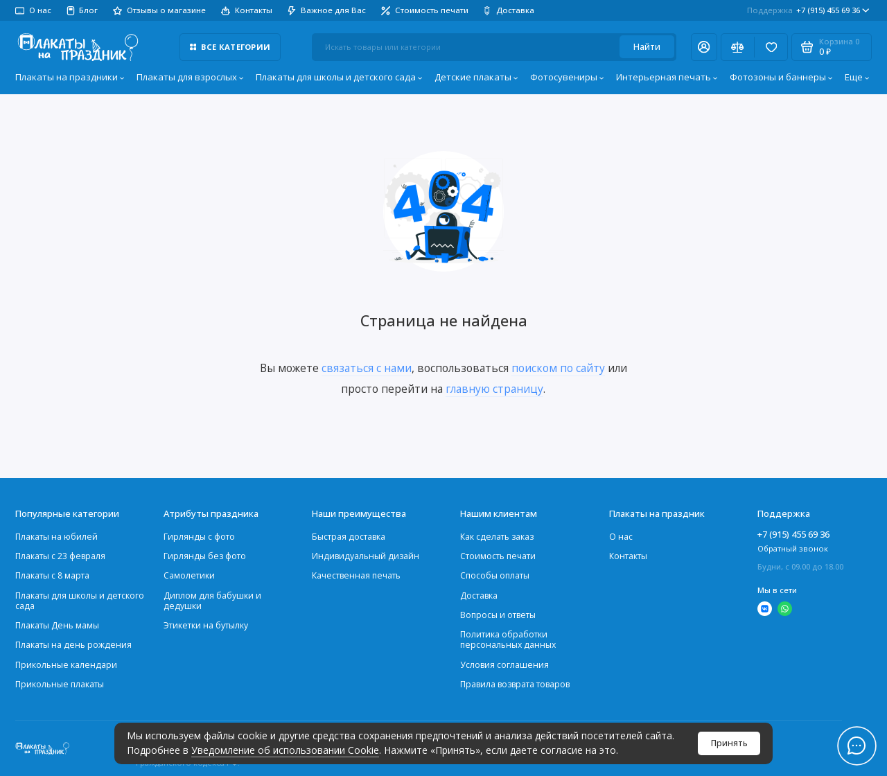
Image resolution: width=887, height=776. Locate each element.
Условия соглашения (504, 665)
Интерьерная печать (667, 77)
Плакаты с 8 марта (52, 575)
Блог (82, 10)
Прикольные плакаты (59, 684)
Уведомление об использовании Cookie (285, 750)
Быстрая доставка (348, 537)
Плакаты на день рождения (73, 645)
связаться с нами (367, 368)
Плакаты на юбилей (56, 537)
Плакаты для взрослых (190, 77)
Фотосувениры (567, 77)
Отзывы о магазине (159, 10)
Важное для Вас (327, 10)
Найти (646, 47)
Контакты (246, 10)
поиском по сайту (558, 368)
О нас (33, 10)
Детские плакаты (476, 77)
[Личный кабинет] (704, 47)
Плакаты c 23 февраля (60, 556)
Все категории (230, 47)
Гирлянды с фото (199, 537)
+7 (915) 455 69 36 (808, 10)
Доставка (508, 10)
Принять (729, 743)
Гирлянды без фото (205, 556)
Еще (857, 77)
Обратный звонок (792, 548)
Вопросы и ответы (498, 615)
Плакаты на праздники (70, 77)
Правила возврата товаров (515, 684)
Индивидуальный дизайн (365, 556)
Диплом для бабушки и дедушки (212, 601)
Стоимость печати (424, 10)
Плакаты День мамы (57, 625)
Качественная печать (356, 575)
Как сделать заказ (497, 537)
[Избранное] (771, 47)
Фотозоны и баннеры (781, 77)
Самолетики (189, 575)
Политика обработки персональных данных (508, 639)
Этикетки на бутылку (206, 625)
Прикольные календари (66, 665)
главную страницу (494, 388)
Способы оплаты (494, 575)
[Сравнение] (737, 47)
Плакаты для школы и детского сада (339, 77)
